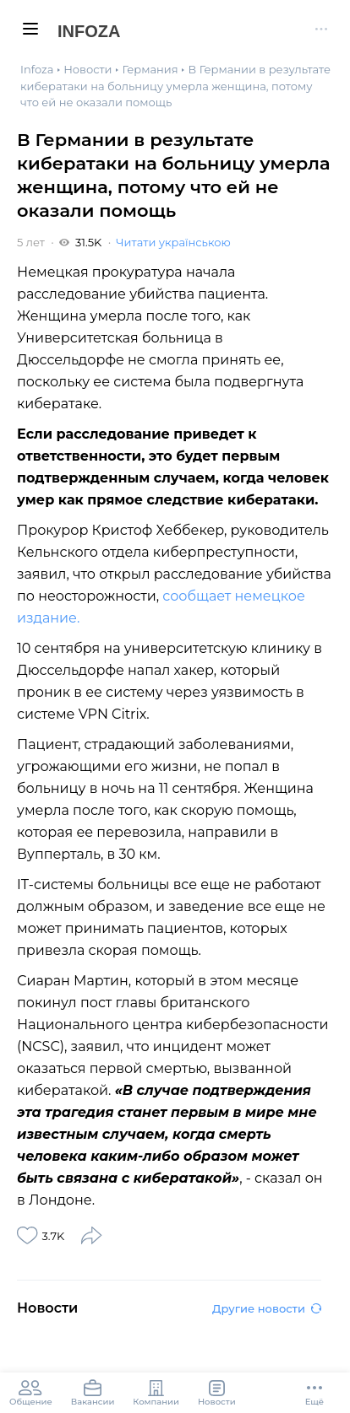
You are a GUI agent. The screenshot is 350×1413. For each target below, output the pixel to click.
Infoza (88, 31)
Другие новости (266, 1308)
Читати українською (173, 242)
